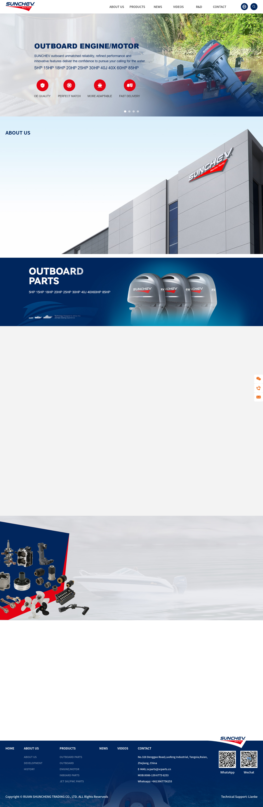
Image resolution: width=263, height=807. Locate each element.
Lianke (253, 796)
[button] (125, 111)
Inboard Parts (69, 775)
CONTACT (219, 6)
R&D (199, 6)
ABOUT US (116, 6)
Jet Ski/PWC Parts (72, 781)
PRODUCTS (137, 6)
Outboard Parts (71, 757)
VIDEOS (178, 6)
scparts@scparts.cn (159, 769)
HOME (96, 6)
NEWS (158, 6)
